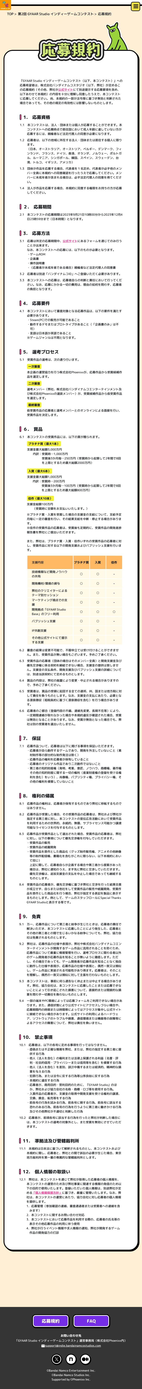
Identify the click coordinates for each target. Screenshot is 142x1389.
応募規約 (51, 1321)
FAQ (91, 1321)
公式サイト (65, 118)
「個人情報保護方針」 (47, 1222)
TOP (10, 42)
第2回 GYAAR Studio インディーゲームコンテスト (56, 42)
